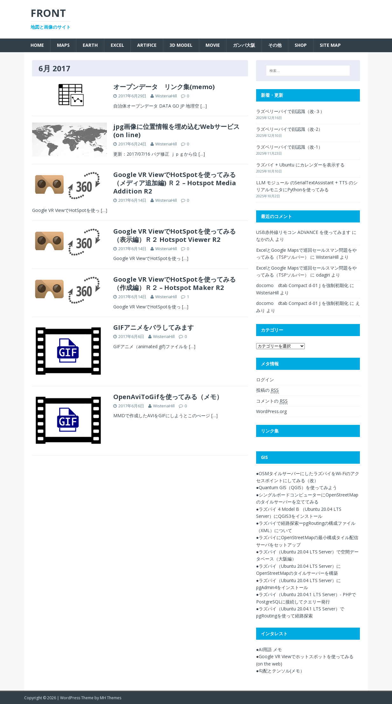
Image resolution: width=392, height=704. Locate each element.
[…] (203, 106)
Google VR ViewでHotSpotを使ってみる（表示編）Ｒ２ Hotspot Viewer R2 (174, 235)
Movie (213, 45)
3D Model (181, 45)
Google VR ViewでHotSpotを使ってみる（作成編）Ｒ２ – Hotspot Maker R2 (174, 283)
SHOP (301, 45)
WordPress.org (271, 411)
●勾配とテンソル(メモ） (280, 671)
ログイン (265, 380)
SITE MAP (330, 45)
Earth (90, 45)
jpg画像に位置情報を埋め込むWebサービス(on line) (176, 130)
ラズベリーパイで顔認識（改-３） (290, 111)
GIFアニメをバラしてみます (153, 327)
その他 (275, 45)
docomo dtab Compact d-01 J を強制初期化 (302, 285)
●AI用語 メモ (269, 649)
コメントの (272, 401)
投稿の (267, 390)
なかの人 (265, 239)
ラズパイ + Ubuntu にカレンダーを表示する (300, 165)
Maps (63, 45)
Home (37, 45)
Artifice (147, 45)
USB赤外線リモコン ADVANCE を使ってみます (303, 232)
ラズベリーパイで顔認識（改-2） (289, 129)
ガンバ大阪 (244, 45)
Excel (117, 45)
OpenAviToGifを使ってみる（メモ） (168, 396)
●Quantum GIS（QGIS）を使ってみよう (296, 487)
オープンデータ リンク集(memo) (164, 86)
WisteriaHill (166, 96)
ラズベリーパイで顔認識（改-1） (289, 147)
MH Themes (110, 697)
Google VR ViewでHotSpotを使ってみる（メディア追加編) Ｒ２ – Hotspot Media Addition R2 (174, 182)
